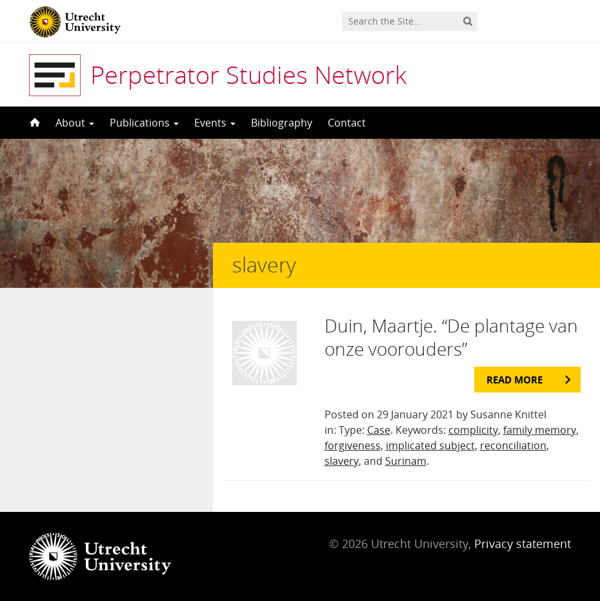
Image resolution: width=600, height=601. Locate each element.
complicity (473, 430)
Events (214, 123)
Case (378, 430)
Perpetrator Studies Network (248, 74)
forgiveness (353, 445)
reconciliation (513, 445)
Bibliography (281, 123)
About (74, 123)
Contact (347, 123)
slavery (342, 461)
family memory (539, 430)
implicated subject (430, 445)
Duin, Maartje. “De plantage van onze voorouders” (451, 337)
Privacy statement (522, 543)
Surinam (405, 461)
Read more (514, 379)
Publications (144, 123)
